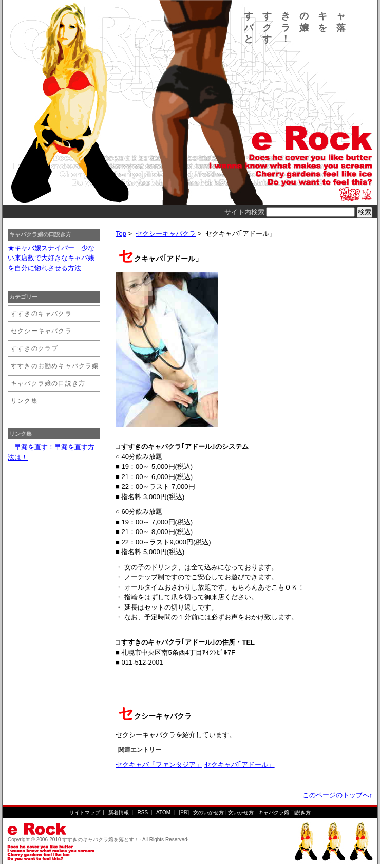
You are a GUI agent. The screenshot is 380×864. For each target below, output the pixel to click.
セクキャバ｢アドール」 (239, 764)
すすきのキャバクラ (41, 313)
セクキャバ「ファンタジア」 (159, 764)
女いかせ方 (241, 812)
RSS (143, 812)
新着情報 (118, 812)
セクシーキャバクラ (166, 233)
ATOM (163, 812)
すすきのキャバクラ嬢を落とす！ (299, 27)
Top (121, 233)
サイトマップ (84, 812)
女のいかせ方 (208, 812)
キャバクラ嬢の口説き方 (48, 383)
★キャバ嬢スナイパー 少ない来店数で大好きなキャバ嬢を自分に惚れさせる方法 (51, 258)
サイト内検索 (244, 212)
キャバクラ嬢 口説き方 (284, 812)
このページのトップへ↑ (337, 795)
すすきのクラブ (34, 348)
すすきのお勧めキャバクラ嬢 (55, 366)
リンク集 (24, 401)
